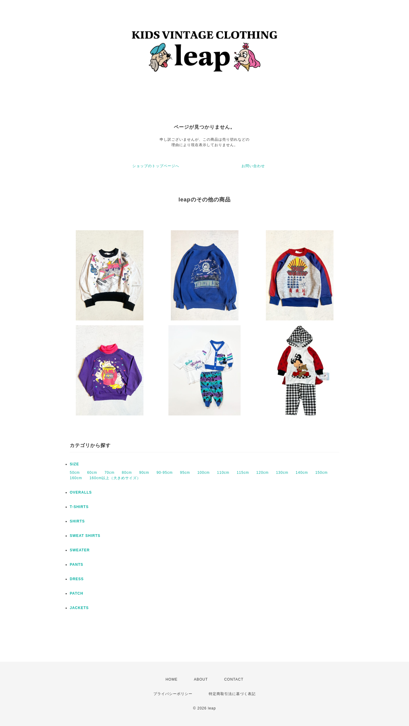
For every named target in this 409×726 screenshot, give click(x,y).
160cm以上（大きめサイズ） (115, 478)
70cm (109, 472)
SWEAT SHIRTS (85, 536)
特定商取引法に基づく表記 (232, 694)
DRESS (77, 579)
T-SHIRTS (79, 507)
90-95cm (164, 472)
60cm (92, 472)
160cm (76, 478)
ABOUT (201, 679)
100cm (203, 472)
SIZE (74, 464)
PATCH (76, 593)
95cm (185, 472)
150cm (321, 472)
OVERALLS (81, 492)
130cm (282, 472)
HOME (171, 679)
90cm (144, 472)
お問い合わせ (253, 166)
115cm (243, 472)
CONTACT (233, 679)
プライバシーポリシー (172, 694)
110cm (223, 472)
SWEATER (80, 550)
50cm (75, 472)
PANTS (76, 564)
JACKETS (79, 608)
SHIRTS (77, 521)
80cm (127, 472)
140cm (302, 472)
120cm (262, 472)
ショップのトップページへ (155, 166)
